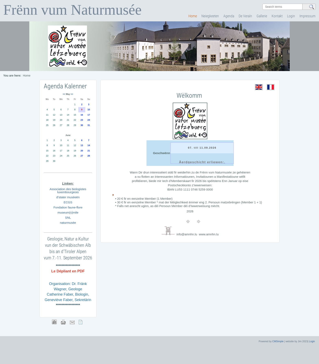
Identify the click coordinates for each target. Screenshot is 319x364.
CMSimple (277, 341)
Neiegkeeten (210, 16)
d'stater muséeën (68, 197)
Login (291, 16)
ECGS (68, 202)
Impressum (307, 16)
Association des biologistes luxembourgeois (68, 190)
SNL (68, 217)
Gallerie (262, 16)
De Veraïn (245, 16)
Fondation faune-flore (68, 207)
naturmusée (68, 222)
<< (64, 94)
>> (72, 94)
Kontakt (277, 16)
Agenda (228, 16)
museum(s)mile (68, 212)
